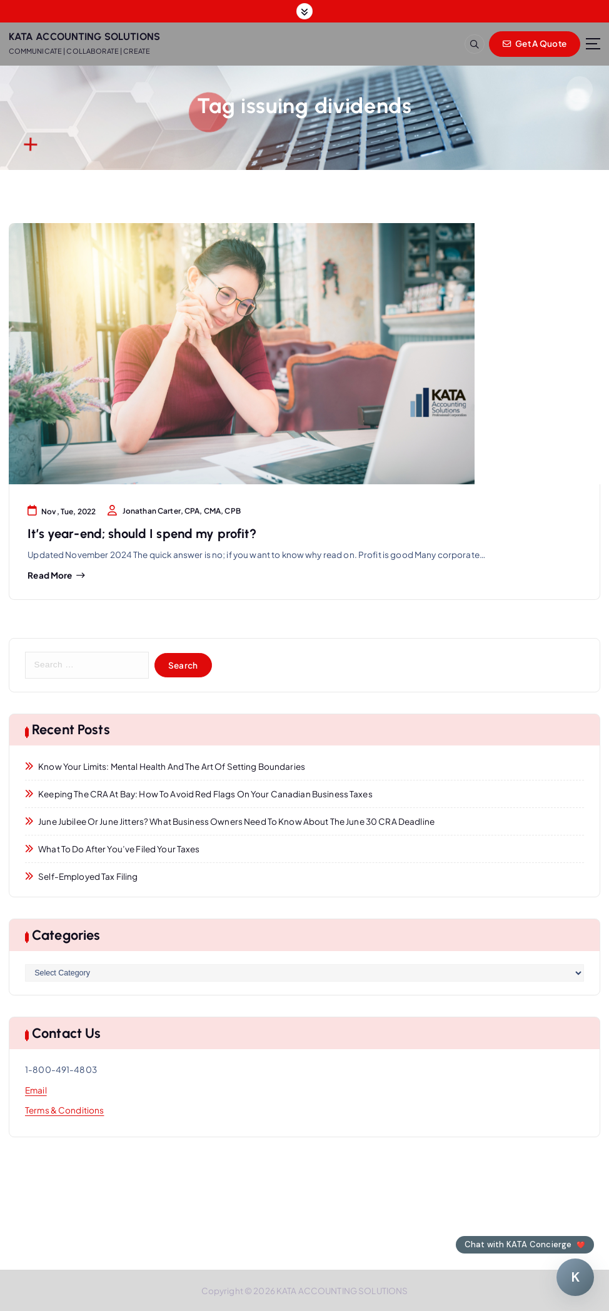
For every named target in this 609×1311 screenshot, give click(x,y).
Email (36, 1090)
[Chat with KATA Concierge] (575, 1277)
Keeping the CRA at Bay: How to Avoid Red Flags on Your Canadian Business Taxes (205, 794)
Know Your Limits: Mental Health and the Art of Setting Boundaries (171, 766)
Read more (50, 576)
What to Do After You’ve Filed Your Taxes (118, 849)
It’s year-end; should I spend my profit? (142, 533)
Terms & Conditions (64, 1110)
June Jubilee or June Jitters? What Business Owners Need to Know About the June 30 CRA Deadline (236, 821)
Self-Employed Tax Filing (88, 876)
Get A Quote (534, 43)
